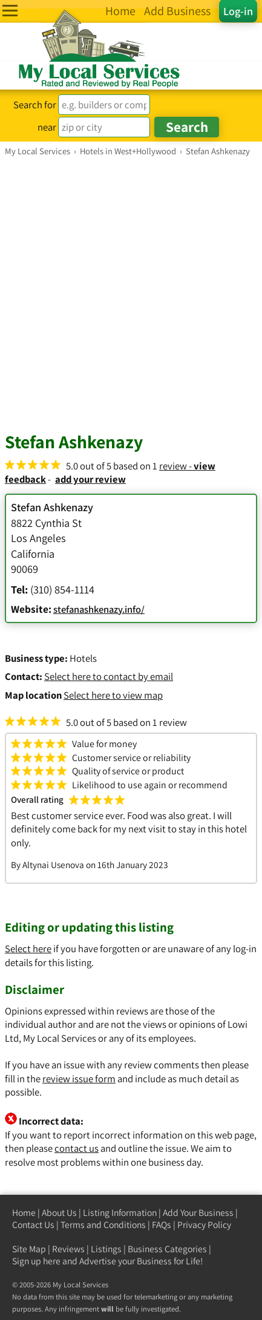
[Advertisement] (131, 294)
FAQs (161, 1224)
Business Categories (167, 1249)
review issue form (79, 1078)
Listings (106, 1249)
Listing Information (120, 1212)
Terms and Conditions (103, 1224)
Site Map (29, 1249)
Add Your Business (198, 1212)
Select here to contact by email (108, 676)
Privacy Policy (204, 1224)
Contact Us (33, 1224)
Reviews (68, 1249)
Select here (28, 948)
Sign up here (36, 1261)
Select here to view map (113, 695)
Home (24, 1212)
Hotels (83, 658)
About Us (59, 1212)
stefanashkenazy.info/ (99, 609)
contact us (76, 1148)
